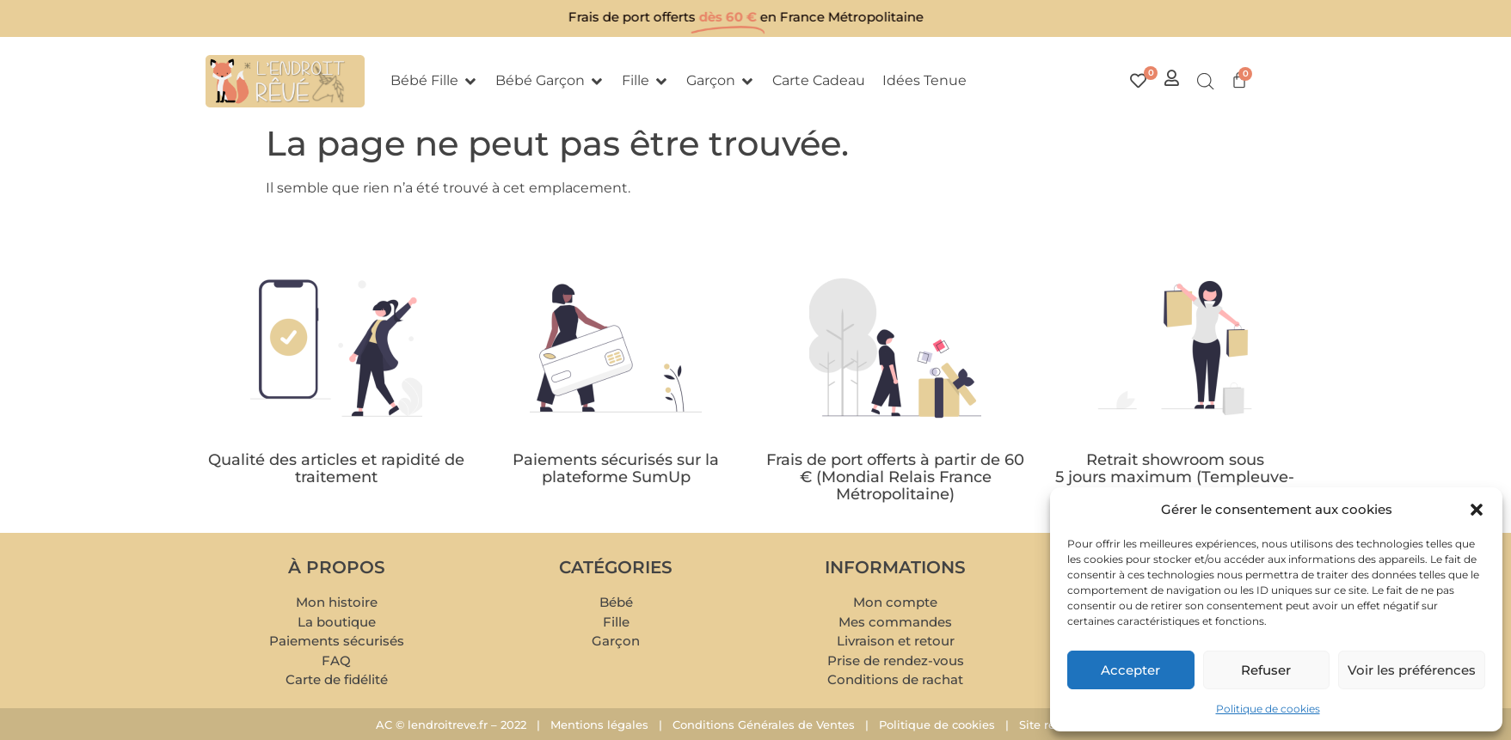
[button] (1476, 509)
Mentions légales (599, 724)
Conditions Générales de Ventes (764, 724)
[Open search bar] (1205, 81)
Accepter (1130, 670)
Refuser (1266, 670)
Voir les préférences (1412, 670)
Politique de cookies (1268, 708)
